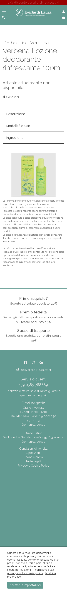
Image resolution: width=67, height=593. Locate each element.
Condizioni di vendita (33, 448)
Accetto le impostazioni (25, 585)
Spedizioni (33, 453)
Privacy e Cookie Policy (33, 465)
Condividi (11, 97)
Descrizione (15, 114)
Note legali (33, 461)
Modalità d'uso (18, 126)
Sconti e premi (33, 457)
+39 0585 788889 (33, 384)
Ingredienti (15, 138)
